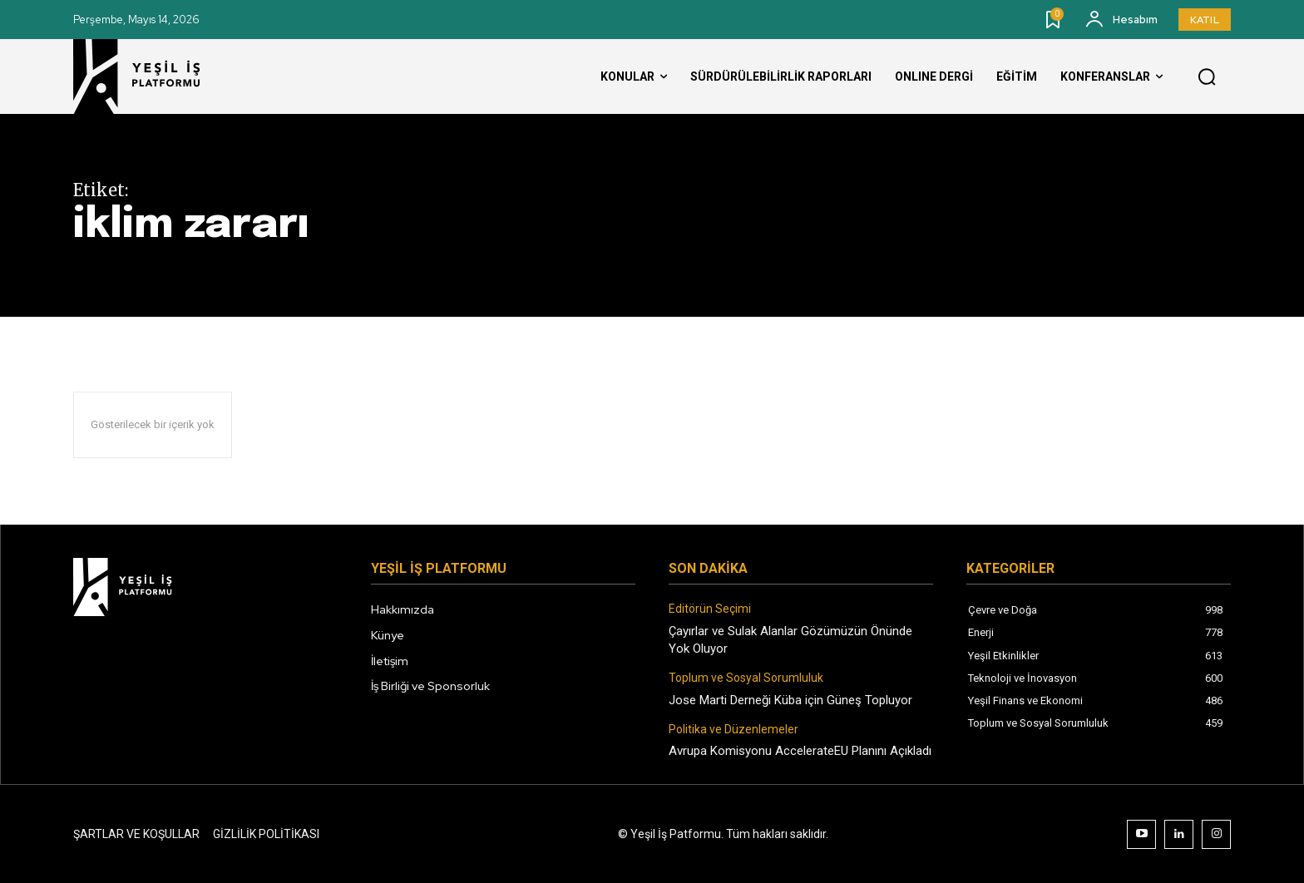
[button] (1207, 77)
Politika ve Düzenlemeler (733, 729)
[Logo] (152, 76)
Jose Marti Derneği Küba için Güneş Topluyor (790, 700)
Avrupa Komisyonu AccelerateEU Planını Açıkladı (800, 750)
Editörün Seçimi (710, 608)
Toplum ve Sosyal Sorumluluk (746, 677)
